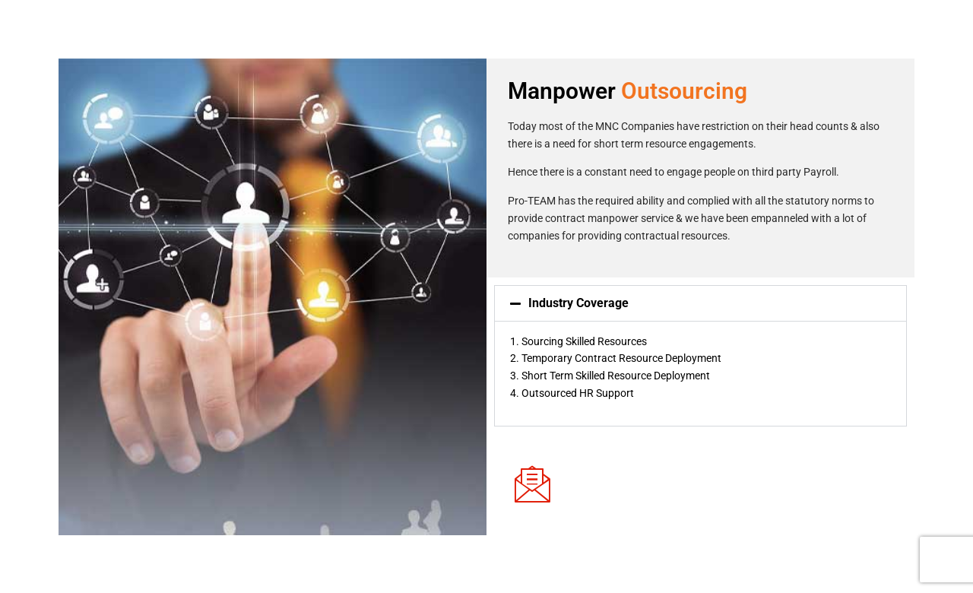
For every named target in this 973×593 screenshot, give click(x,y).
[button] (700, 303)
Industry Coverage (578, 303)
